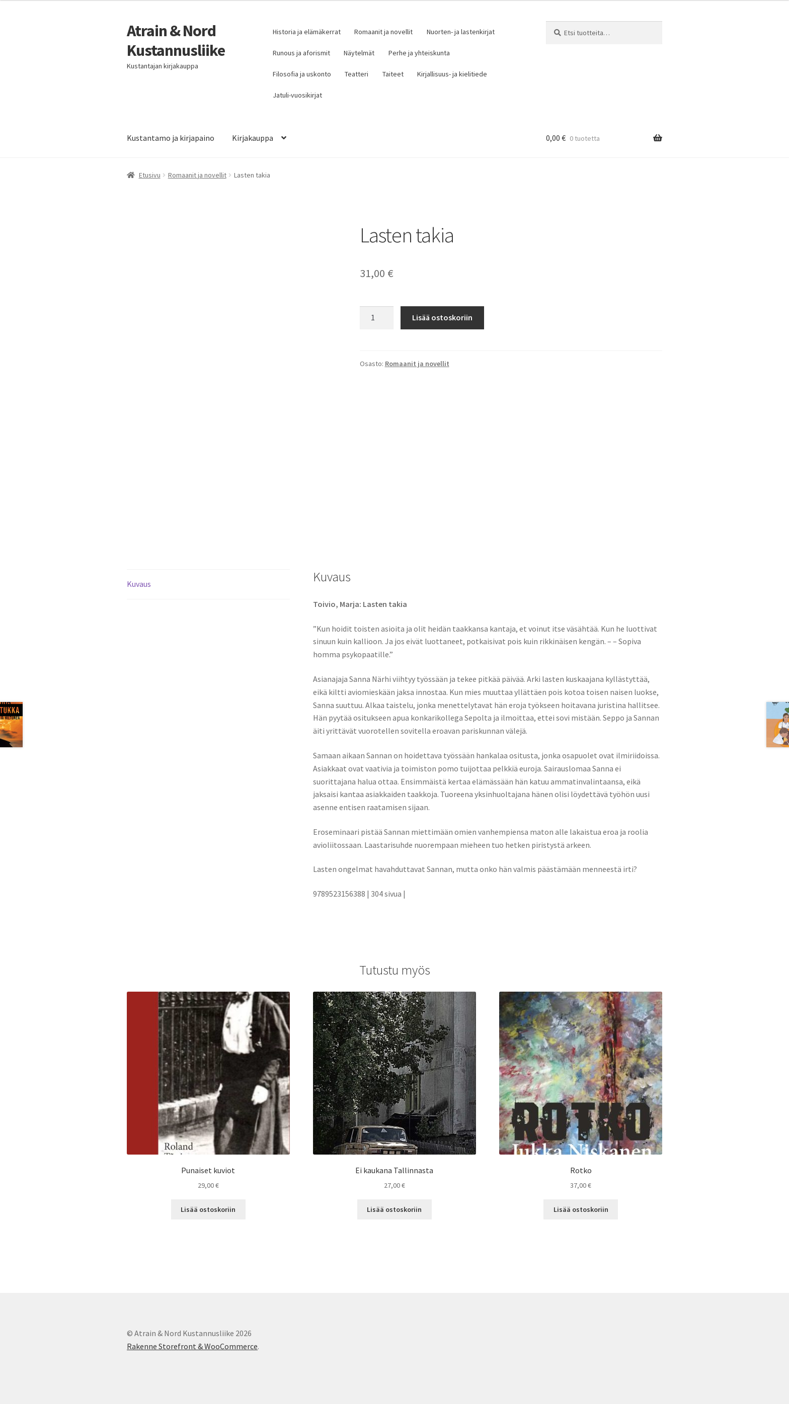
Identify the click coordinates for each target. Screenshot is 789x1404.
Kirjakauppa (252, 138)
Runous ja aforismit (301, 52)
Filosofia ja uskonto (302, 73)
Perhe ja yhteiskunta (419, 52)
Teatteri (356, 73)
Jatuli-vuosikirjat (297, 95)
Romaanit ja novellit (383, 31)
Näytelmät (359, 52)
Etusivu (150, 175)
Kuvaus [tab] (139, 584)
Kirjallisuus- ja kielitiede (452, 73)
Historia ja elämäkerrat (307, 31)
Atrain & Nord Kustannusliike (176, 40)
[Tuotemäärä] (377, 317)
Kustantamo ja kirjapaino (170, 138)
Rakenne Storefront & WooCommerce (192, 1346)
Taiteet (393, 73)
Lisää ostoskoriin (442, 317)
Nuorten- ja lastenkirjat (461, 31)
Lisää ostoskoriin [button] (208, 1209)
